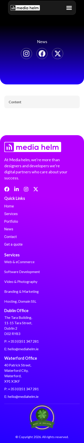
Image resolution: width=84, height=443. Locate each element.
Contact (10, 237)
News (8, 229)
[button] (69, 7)
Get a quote (13, 244)
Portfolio (11, 221)
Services (11, 214)
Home (9, 206)
